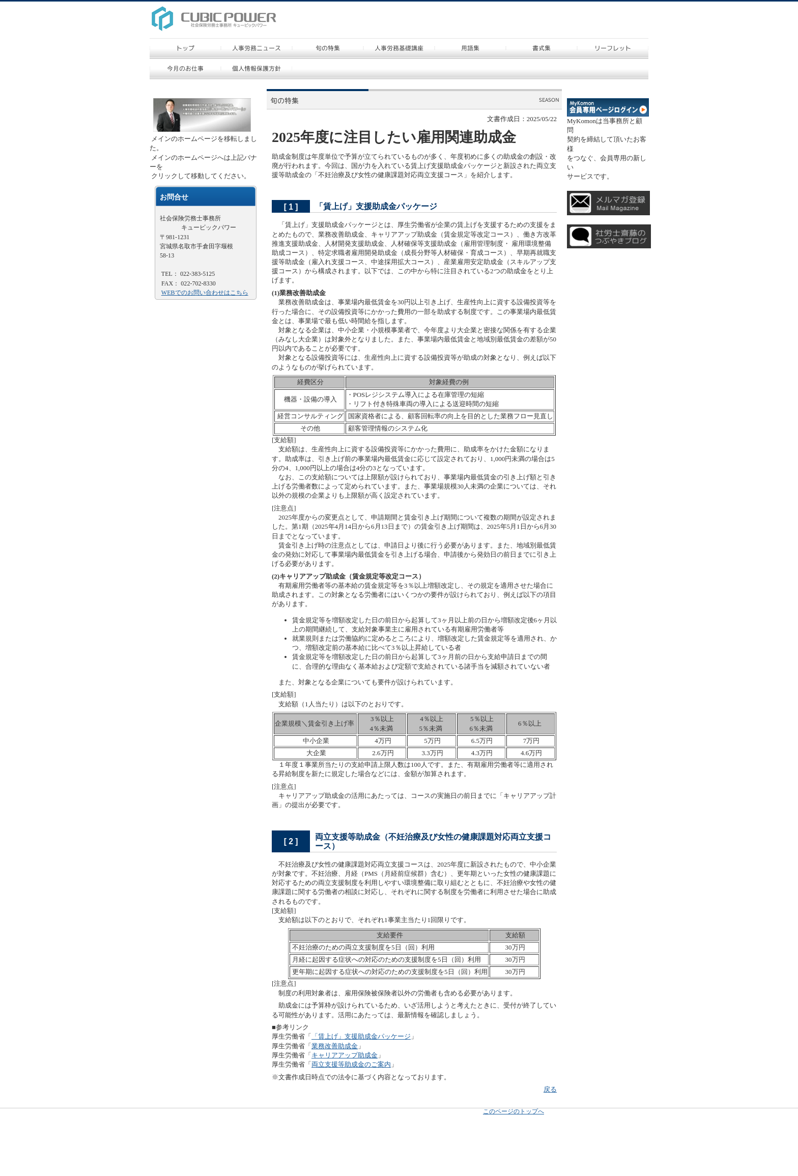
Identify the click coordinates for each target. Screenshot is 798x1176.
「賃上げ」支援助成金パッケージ (361, 1036)
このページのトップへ (513, 1111)
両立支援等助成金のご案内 (351, 1064)
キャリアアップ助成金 (344, 1055)
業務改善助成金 (334, 1046)
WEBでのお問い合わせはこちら (204, 292)
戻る (550, 1089)
